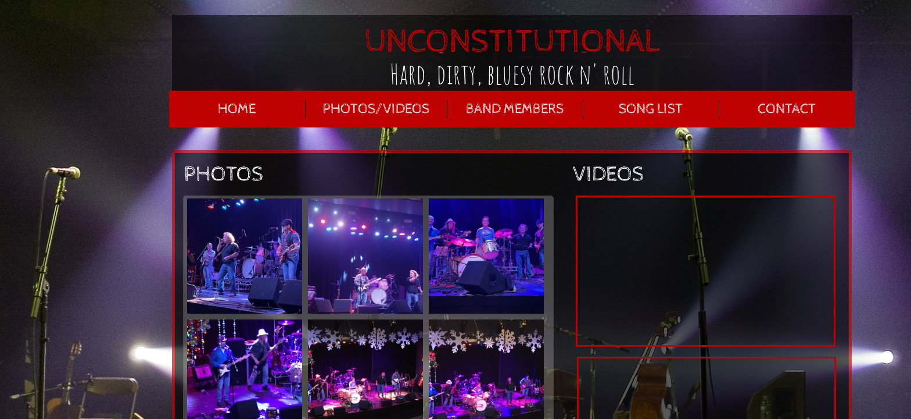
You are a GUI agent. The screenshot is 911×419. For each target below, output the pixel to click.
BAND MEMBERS (515, 109)
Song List (651, 109)
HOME (237, 109)
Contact (787, 109)
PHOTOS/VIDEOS (375, 109)
